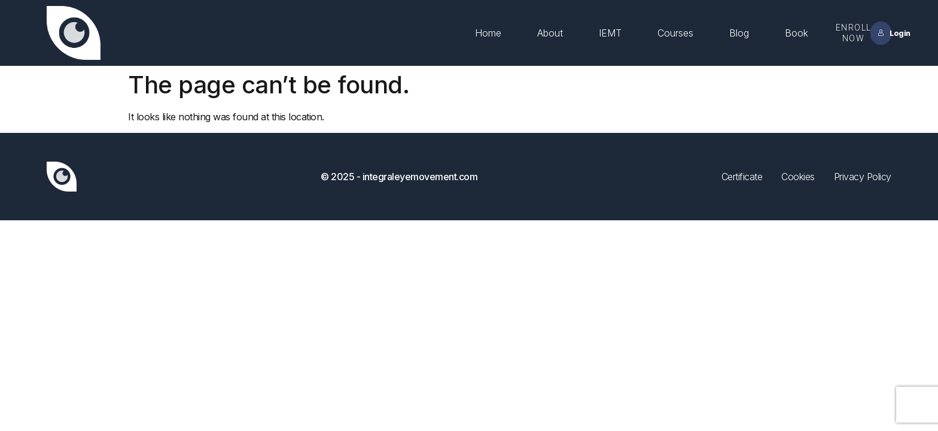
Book (796, 33)
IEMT (610, 33)
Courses (675, 33)
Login (884, 33)
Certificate (742, 177)
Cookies (798, 177)
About (550, 33)
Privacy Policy (862, 177)
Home (488, 33)
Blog (739, 33)
